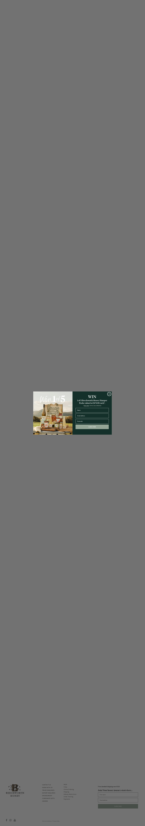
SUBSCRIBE (92, 427)
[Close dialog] (109, 394)
